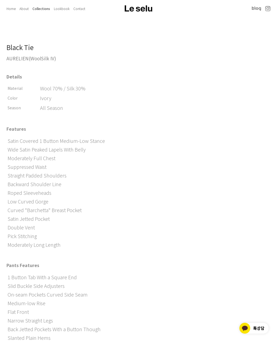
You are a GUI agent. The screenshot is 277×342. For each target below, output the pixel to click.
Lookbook (62, 8)
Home (11, 8)
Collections (41, 8)
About (24, 8)
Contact (79, 8)
